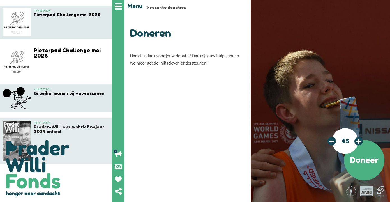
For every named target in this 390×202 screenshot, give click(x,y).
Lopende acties (118, 154)
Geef (118, 179)
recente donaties (168, 7)
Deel (118, 191)
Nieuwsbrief (118, 166)
